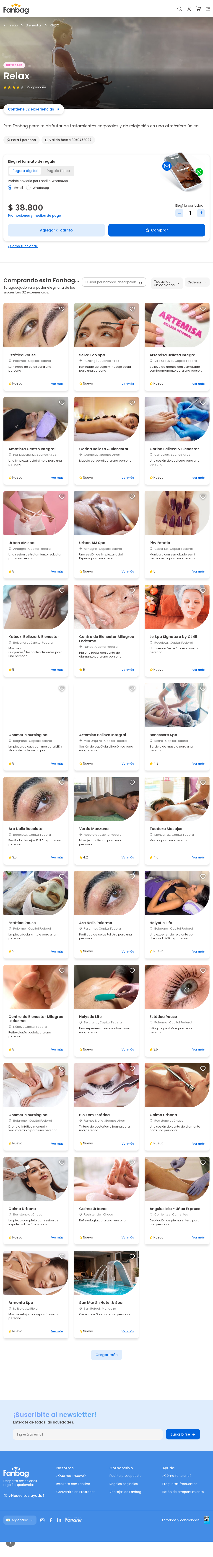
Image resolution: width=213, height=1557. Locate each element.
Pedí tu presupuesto (125, 1475)
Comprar (156, 230)
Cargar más (107, 1354)
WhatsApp (37, 187)
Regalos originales (123, 1484)
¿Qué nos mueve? (71, 1475)
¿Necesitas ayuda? (23, 1496)
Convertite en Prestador (75, 1492)
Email (15, 187)
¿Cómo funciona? (23, 246)
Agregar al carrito (56, 230)
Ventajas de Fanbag (125, 1492)
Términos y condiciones (180, 1520)
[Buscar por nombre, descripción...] (114, 282)
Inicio (10, 25)
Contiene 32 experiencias (34, 109)
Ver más (57, 383)
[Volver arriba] (10, 1542)
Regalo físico (58, 170)
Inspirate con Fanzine (73, 1484)
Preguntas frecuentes (179, 1484)
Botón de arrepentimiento (183, 1492)
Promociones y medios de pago (34, 215)
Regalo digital (25, 170)
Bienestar (34, 25)
